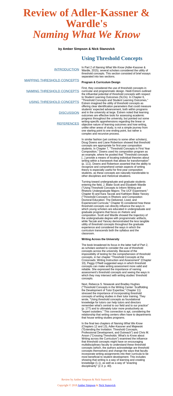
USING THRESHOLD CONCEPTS (54, 102)
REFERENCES (68, 123)
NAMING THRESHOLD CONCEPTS (52, 91)
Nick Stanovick (107, 385)
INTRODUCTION (66, 69)
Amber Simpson (86, 385)
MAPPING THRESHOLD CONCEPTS (51, 80)
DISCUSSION (69, 112)
